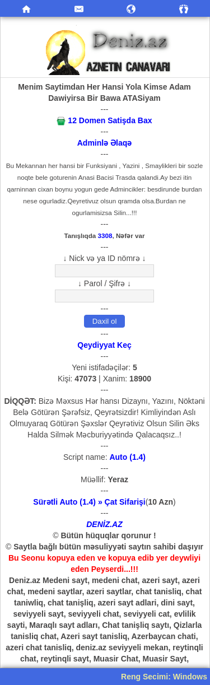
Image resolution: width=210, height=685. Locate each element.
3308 (105, 235)
